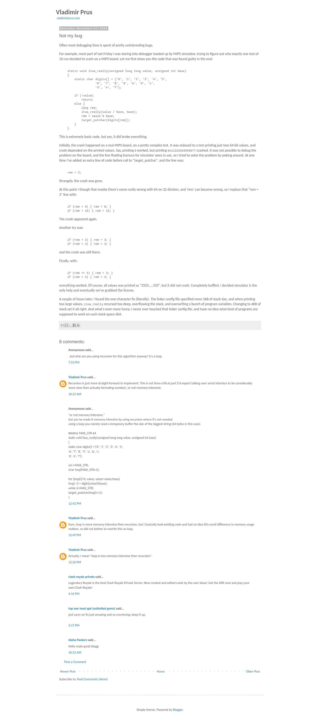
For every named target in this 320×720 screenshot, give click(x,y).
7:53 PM (73, 362)
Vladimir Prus (77, 377)
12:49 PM (74, 535)
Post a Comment (75, 662)
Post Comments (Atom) (92, 679)
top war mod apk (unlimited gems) (91, 608)
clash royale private (81, 577)
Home (161, 671)
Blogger (178, 710)
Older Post (253, 671)
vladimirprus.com (68, 18)
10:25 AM (74, 394)
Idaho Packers (77, 640)
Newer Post (67, 671)
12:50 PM (74, 562)
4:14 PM (73, 594)
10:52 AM (74, 652)
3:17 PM (73, 625)
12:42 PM (74, 503)
